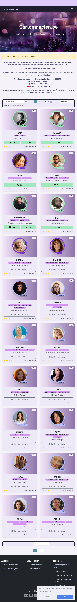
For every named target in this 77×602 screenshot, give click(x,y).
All (35, 102)
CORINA (19, 264)
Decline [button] (47, 596)
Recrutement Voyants (10, 569)
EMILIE (57, 528)
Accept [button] (65, 596)
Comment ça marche (10, 565)
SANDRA (57, 269)
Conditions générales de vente (62, 566)
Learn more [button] (49, 591)
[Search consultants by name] (14, 101)
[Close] (72, 56)
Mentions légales (60, 571)
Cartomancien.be (10, 9)
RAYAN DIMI (19, 227)
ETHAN (57, 179)
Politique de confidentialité (63, 575)
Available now (45, 102)
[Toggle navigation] (72, 9)
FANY (57, 436)
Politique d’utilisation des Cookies (63, 580)
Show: (30, 544)
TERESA (57, 399)
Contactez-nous (34, 569)
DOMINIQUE (57, 307)
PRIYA (20, 523)
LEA (20, 394)
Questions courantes (35, 565)
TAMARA (57, 142)
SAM (20, 137)
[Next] (42, 550)
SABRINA (20, 356)
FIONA (20, 486)
